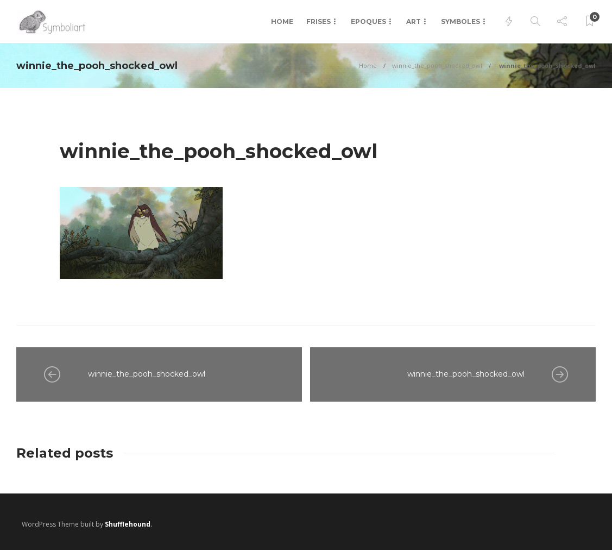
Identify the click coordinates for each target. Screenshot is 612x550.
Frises (318, 21)
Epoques (368, 21)
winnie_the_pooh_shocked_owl (437, 65)
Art (413, 21)
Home (282, 21)
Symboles (460, 21)
